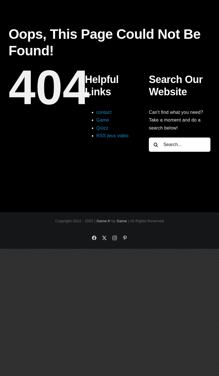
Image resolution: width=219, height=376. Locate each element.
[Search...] (179, 145)
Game (102, 120)
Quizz (102, 128)
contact (103, 112)
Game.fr (103, 221)
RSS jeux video (112, 135)
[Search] (156, 145)
